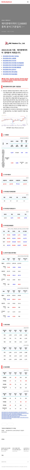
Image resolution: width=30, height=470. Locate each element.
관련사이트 (4, 462)
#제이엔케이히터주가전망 (6, 413)
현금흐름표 (10, 74)
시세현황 (9, 58)
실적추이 (9, 69)
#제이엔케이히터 (5, 412)
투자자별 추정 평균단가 (13, 65)
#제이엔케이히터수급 (24, 413)
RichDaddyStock (7, 2)
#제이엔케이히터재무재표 (6, 416)
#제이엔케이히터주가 (22, 412)
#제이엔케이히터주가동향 (6, 418)
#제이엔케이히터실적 (6, 415)
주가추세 (9, 60)
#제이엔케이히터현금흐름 (6, 417)
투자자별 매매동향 (12, 67)
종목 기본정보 (11, 56)
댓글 (2, 455)
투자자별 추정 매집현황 (13, 63)
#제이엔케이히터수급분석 (6, 414)
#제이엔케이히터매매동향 (17, 414)
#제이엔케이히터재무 (22, 415)
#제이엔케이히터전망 (16, 413)
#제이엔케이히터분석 (16, 417)
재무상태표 (10, 72)
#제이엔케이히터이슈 (24, 417)
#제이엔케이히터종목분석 (13, 412)
